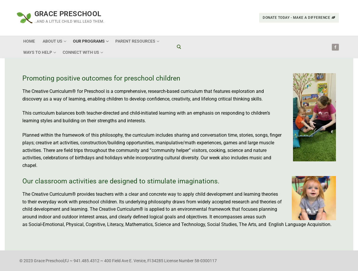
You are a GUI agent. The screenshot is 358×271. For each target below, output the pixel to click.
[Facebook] (335, 47)
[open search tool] (179, 47)
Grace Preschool (67, 14)
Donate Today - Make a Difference (299, 18)
